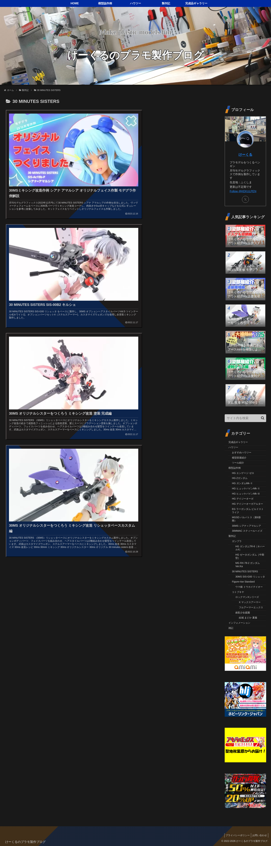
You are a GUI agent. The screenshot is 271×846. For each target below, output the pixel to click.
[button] (263, 418)
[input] (245, 418)
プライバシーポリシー (236, 835)
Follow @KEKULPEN (243, 191)
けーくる (245, 154)
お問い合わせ (259, 835)
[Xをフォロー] (245, 199)
